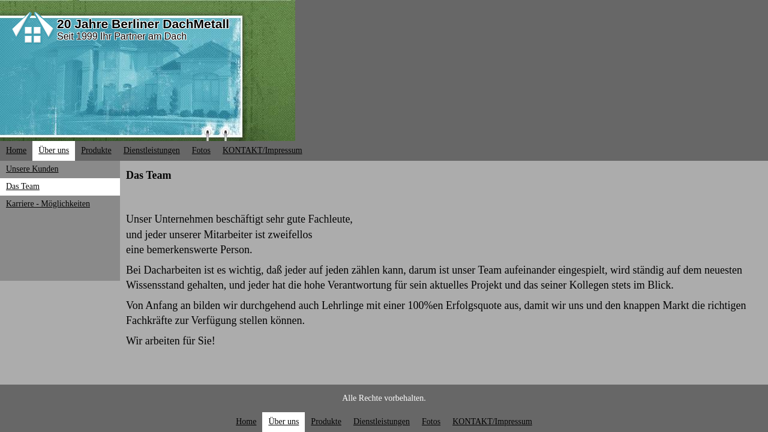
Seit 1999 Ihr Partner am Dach (122, 36)
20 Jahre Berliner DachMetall (143, 24)
